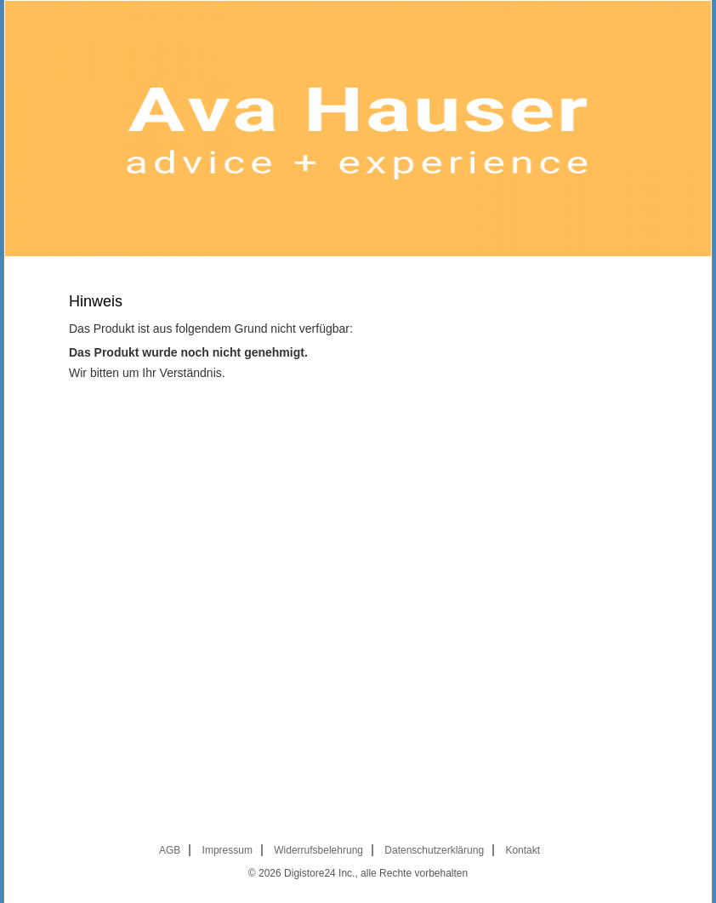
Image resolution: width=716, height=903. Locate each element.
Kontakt (522, 850)
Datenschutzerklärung (434, 850)
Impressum (227, 850)
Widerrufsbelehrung (318, 850)
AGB (169, 850)
